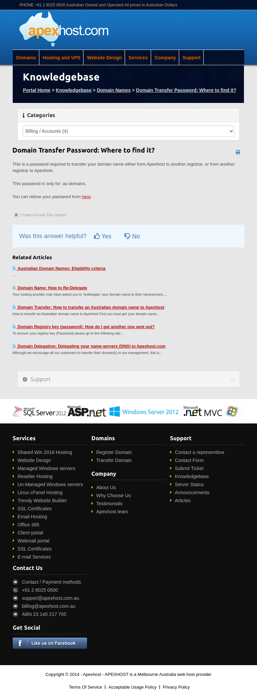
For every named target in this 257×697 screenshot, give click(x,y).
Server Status (189, 484)
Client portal (30, 532)
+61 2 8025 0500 (40, 590)
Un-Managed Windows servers (50, 484)
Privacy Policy (176, 687)
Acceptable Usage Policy (132, 687)
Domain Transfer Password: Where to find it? (186, 90)
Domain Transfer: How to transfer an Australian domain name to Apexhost (88, 307)
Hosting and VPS (62, 57)
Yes (102, 236)
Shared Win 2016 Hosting (44, 452)
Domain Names (114, 90)
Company (165, 57)
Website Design (104, 57)
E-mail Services (34, 557)
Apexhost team (112, 511)
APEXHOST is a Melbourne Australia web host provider (158, 674)
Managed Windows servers (46, 468)
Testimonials (109, 503)
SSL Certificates (34, 508)
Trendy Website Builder (42, 500)
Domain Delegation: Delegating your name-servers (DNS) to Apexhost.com (88, 346)
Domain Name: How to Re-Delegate (49, 288)
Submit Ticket (189, 468)
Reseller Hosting (35, 476)
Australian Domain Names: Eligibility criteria (58, 268)
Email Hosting (32, 516)
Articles (182, 500)
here (86, 196)
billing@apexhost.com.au (48, 606)
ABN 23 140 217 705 (44, 614)
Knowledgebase (74, 90)
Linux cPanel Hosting (39, 492)
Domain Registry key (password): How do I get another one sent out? (83, 327)
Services (138, 57)
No (132, 236)
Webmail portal (33, 540)
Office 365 (28, 524)
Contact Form (189, 460)
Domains (26, 57)
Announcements (192, 492)
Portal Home (36, 90)
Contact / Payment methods (51, 582)
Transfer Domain (114, 460)
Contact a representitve (199, 452)
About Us (106, 487)
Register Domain (114, 452)
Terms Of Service (85, 687)
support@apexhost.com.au (50, 598)
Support (192, 57)
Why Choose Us (113, 495)
